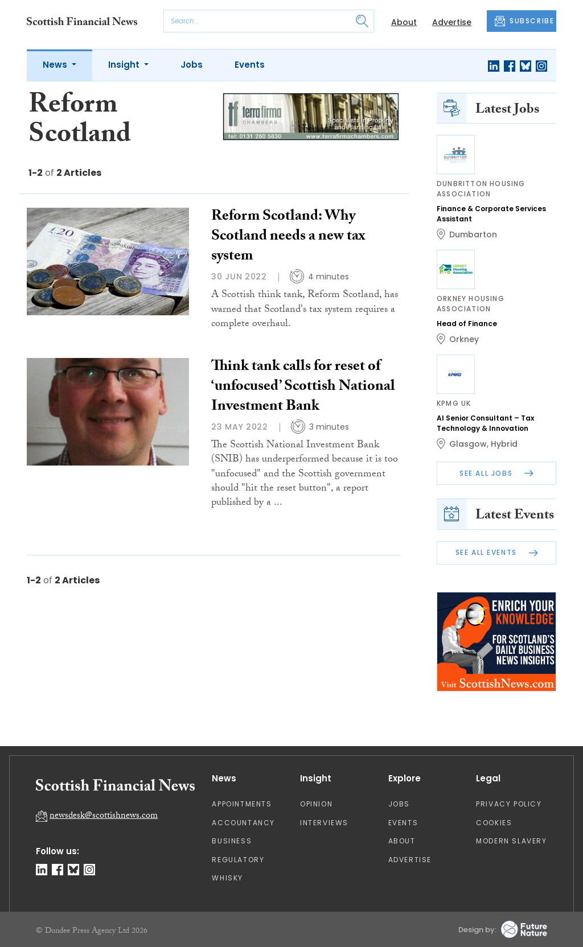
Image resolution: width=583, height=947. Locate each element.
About (404, 22)
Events (250, 65)
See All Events (496, 552)
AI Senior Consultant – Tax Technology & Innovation (485, 423)
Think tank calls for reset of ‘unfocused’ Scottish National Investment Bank (303, 387)
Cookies (494, 822)
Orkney (464, 339)
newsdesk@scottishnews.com (104, 816)
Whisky (227, 878)
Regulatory (238, 859)
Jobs (191, 65)
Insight (125, 65)
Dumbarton (473, 234)
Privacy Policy (508, 804)
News (56, 65)
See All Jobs (496, 473)
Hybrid (504, 444)
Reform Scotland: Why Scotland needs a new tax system (288, 237)
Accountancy (243, 822)
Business (232, 841)
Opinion (316, 804)
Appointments (242, 804)
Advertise (451, 22)
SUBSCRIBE (524, 21)
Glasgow (468, 444)
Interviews (324, 822)
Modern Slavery (511, 841)
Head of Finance (467, 323)
